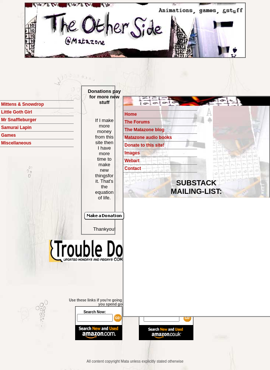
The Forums (137, 122)
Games (8, 135)
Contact (133, 168)
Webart (132, 160)
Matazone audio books (148, 137)
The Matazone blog (144, 129)
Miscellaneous (16, 143)
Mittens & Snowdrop (22, 104)
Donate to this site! (144, 145)
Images (132, 153)
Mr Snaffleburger (18, 119)
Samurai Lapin (16, 127)
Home (131, 114)
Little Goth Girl (16, 112)
